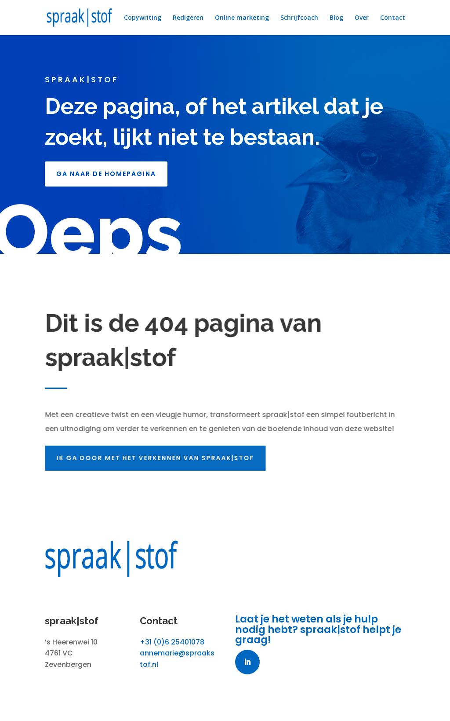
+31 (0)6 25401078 (172, 642)
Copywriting (142, 18)
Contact (392, 18)
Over (362, 18)
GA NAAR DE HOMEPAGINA (106, 173)
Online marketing (242, 18)
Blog (336, 18)
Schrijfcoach (299, 18)
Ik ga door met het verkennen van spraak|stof (157, 458)
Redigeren (188, 18)
